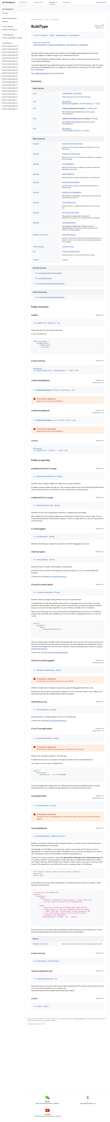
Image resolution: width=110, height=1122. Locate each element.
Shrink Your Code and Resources (55, 577)
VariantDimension (61, 35)
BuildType (44, 35)
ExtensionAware (74, 35)
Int (34, 251)
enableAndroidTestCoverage (72, 144)
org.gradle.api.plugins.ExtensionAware (50, 273)
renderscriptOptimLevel (71, 251)
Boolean (36, 144)
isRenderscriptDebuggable (71, 192)
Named (52, 35)
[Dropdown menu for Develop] (57, 2)
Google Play (66, 2)
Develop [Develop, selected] (52, 2)
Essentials (22, 2)
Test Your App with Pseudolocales (56, 653)
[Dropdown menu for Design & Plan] (44, 2)
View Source (98, 25)
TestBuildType (83, 45)
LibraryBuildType (71, 45)
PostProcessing (85, 103)
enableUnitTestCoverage (71, 154)
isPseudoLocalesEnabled (70, 182)
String (93, 108)
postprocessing (67, 103)
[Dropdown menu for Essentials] (28, 2)
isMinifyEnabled (68, 174)
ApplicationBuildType (40, 45)
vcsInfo (64, 130)
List (88, 108)
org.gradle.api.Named (45, 278)
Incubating (67, 102)
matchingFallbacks (68, 235)
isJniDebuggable (68, 164)
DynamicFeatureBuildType (57, 45)
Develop (46, 19)
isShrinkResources (69, 202)
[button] (12, 29)
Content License (79, 1018)
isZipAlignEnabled (69, 223)
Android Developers (36, 19)
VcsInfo (77, 130)
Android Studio (101, 2)
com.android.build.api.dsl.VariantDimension (51, 283)
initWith (65, 93)
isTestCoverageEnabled (70, 213)
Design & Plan (38, 2)
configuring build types (41, 73)
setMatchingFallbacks (70, 108)
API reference (8, 9)
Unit (34, 93)
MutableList (37, 235)
